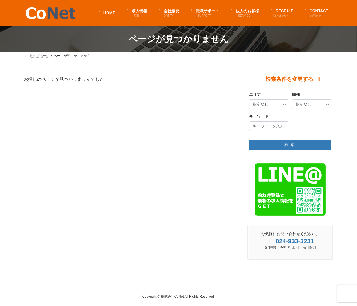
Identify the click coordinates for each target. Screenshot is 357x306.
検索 (290, 144)
